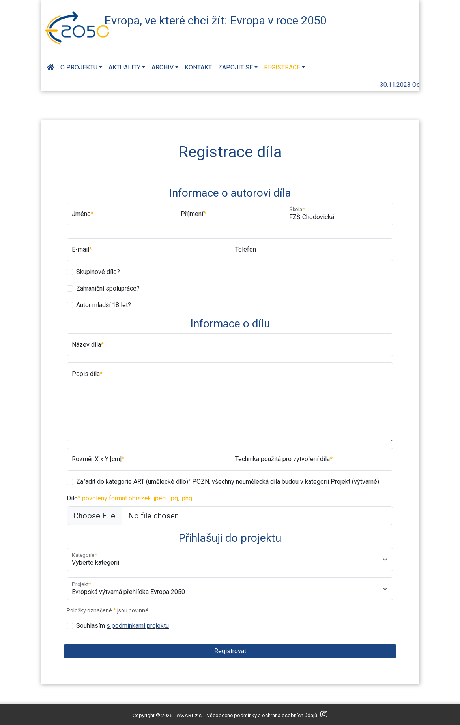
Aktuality (124, 67)
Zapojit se (235, 67)
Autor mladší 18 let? (103, 305)
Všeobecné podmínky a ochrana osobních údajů (262, 715)
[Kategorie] (230, 559)
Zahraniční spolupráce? (108, 288)
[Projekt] (230, 588)
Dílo (129, 498)
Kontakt (198, 67)
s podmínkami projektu (138, 625)
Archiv (162, 67)
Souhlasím (122, 625)
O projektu (78, 67)
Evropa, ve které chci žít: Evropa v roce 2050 (215, 20)
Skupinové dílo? (98, 272)
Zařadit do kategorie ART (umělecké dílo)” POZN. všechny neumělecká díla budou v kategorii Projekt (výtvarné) (227, 481)
